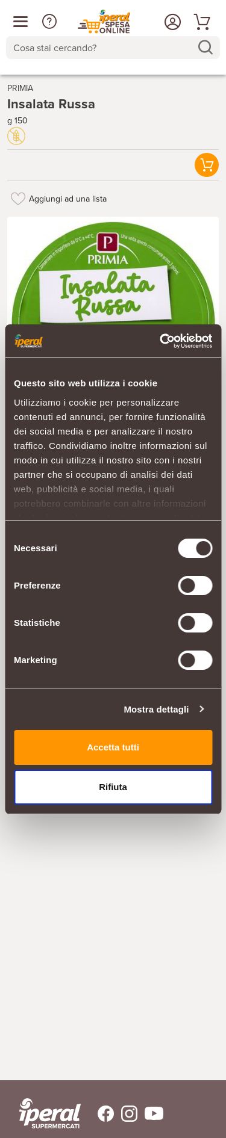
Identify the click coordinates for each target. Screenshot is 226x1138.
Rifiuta (113, 787)
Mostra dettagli (156, 709)
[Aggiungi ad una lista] (18, 198)
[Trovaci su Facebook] (98, 1113)
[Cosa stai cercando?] (103, 47)
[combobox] (113, 47)
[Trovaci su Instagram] (125, 1113)
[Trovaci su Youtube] (150, 1113)
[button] (49, 21)
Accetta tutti (113, 747)
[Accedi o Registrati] (171, 21)
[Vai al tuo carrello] (200, 21)
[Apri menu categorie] (20, 21)
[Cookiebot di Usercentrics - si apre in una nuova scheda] (161, 341)
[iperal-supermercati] (50, 1113)
